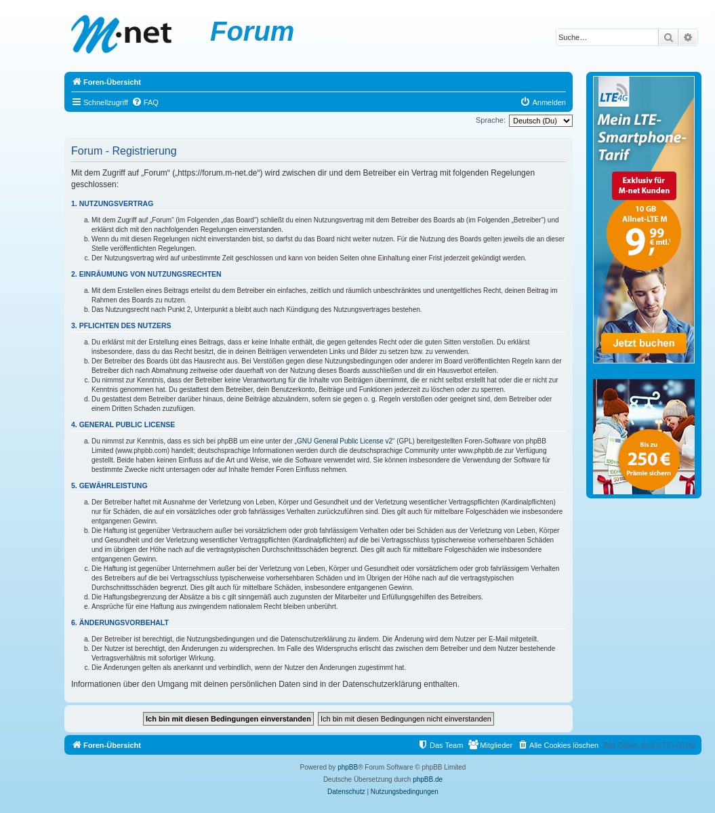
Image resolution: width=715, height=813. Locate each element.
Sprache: (491, 120)
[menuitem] (145, 102)
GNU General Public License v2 (344, 441)
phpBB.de (428, 779)
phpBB (348, 767)
